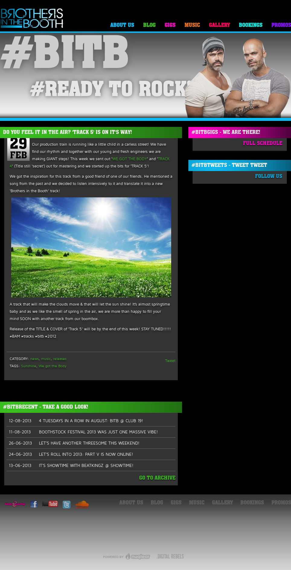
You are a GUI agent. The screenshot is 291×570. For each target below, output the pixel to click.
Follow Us (268, 176)
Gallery (219, 25)
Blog (149, 25)
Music (192, 25)
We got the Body (52, 366)
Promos (281, 25)
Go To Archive (157, 478)
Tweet (170, 360)
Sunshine (28, 366)
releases (59, 358)
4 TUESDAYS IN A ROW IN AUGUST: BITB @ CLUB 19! (76, 420)
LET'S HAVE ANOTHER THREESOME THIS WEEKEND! (74, 443)
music (46, 358)
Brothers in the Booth (32, 18)
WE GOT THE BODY (129, 158)
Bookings (250, 25)
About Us (122, 25)
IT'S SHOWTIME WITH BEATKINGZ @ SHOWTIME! (71, 465)
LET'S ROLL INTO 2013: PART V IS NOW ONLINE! (71, 454)
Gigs (170, 25)
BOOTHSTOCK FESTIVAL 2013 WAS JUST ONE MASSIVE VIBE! (83, 431)
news (34, 358)
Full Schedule (262, 143)
